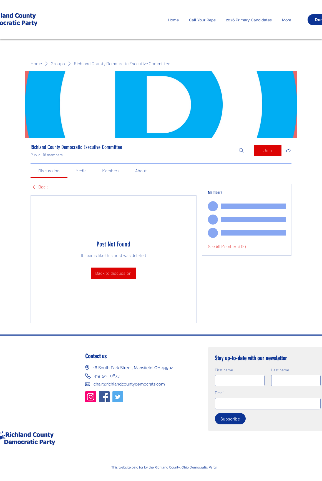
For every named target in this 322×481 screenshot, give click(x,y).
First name (224, 369)
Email (219, 392)
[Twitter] (117, 396)
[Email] (266, 403)
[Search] (241, 150)
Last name (280, 369)
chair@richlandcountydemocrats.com (129, 384)
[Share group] (288, 150)
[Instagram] (90, 396)
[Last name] (294, 380)
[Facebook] (104, 396)
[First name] (238, 380)
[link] (49, 170)
